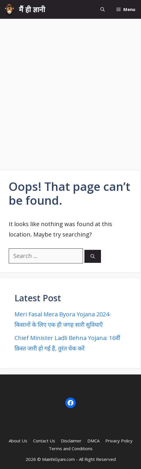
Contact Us (44, 441)
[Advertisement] (70, 92)
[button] (103, 9)
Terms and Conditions (71, 448)
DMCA (93, 441)
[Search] (92, 256)
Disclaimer (71, 441)
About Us (18, 441)
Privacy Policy (119, 441)
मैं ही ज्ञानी (32, 9)
